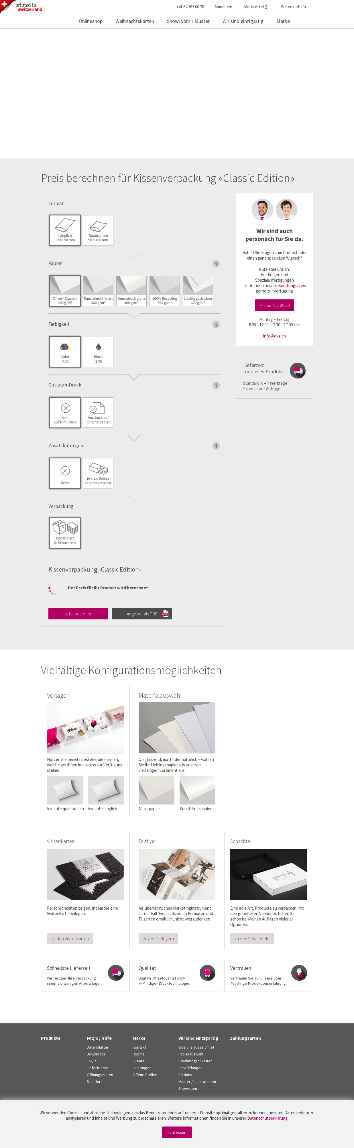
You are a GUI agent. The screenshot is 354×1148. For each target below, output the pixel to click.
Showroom (187, 1088)
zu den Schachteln (252, 938)
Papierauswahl (190, 1054)
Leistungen (142, 1067)
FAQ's (92, 1060)
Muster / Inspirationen (197, 1081)
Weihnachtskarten (134, 21)
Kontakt (139, 1047)
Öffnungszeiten (100, 1074)
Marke (283, 21)
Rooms (139, 1054)
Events (138, 1060)
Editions (185, 1074)
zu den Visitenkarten (70, 938)
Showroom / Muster (188, 21)
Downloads (96, 1054)
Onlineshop (91, 21)
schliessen (177, 1132)
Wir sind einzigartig (243, 21)
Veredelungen (190, 1067)
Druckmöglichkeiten (195, 1060)
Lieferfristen (97, 1067)
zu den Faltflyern (158, 938)
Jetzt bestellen (78, 614)
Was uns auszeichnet (196, 1047)
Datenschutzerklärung (267, 1118)
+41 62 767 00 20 (274, 305)
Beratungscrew (292, 285)
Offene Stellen (145, 1074)
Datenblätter (98, 1047)
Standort (94, 1081)
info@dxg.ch (274, 336)
